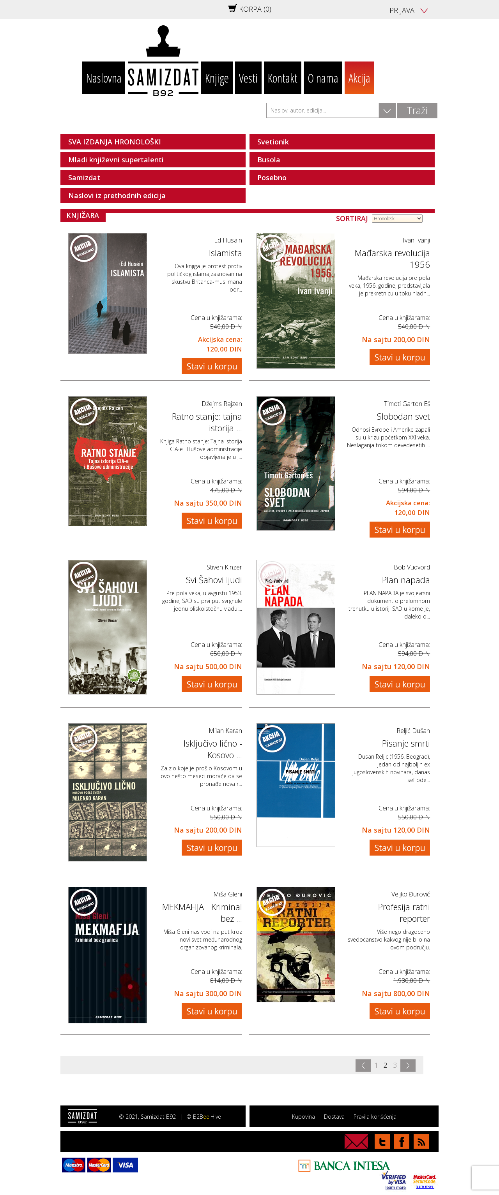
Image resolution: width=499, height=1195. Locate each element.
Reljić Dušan (413, 730)
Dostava (334, 1116)
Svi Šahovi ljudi (214, 579)
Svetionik (273, 141)
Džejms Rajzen (222, 403)
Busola (268, 159)
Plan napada (406, 579)
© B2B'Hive (203, 1116)
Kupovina (303, 1116)
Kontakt (282, 78)
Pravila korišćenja (375, 1116)
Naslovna (104, 78)
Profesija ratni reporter (404, 912)
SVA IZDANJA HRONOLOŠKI (114, 141)
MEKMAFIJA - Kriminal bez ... (202, 912)
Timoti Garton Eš (407, 403)
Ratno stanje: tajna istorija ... (207, 422)
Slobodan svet (403, 416)
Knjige (217, 78)
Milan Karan (225, 730)
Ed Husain (228, 240)
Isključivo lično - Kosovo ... (213, 749)
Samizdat (84, 177)
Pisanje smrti (406, 743)
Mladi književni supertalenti (116, 159)
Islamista (225, 252)
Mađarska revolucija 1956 (392, 258)
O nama (323, 78)
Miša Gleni (227, 894)
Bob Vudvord (412, 567)
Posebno (272, 177)
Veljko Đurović (410, 894)
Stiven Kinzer (224, 567)
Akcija (359, 78)
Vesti (248, 78)
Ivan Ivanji (416, 240)
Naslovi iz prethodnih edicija (117, 195)
